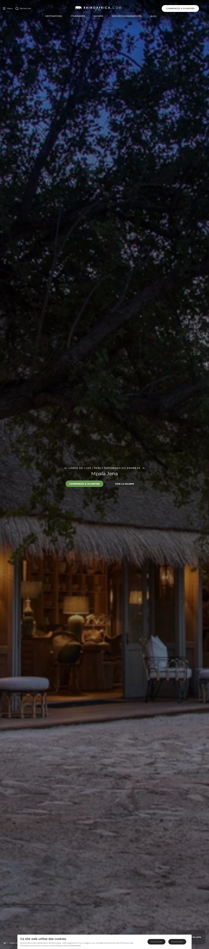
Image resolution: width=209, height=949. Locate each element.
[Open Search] (23, 8)
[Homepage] (5, 943)
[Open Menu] (8, 8)
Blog (157, 16)
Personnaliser (177, 942)
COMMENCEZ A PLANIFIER (187, 8)
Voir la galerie (124, 484)
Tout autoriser (156, 942)
